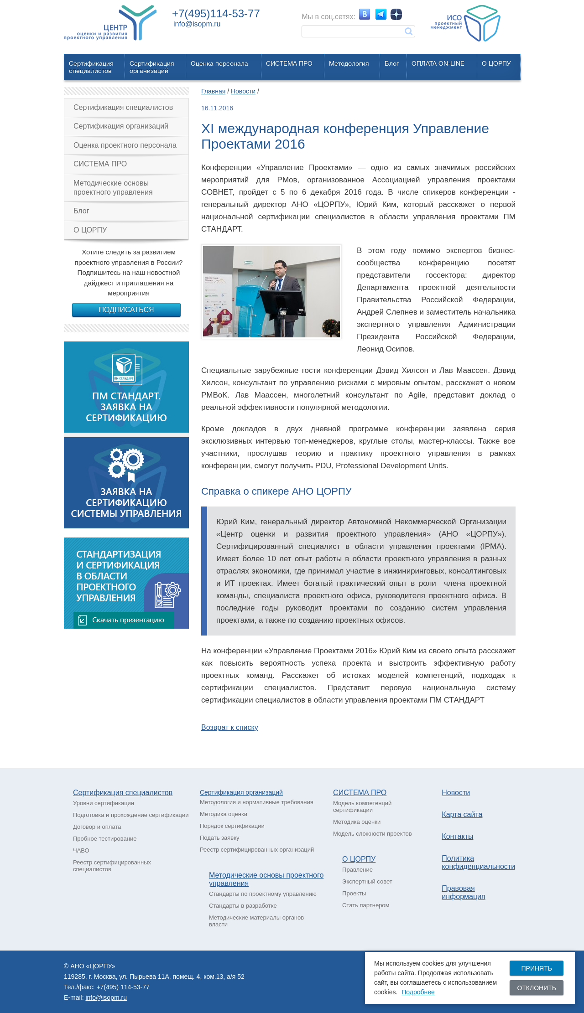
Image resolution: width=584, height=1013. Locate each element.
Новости (243, 91)
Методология (349, 63)
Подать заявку (220, 837)
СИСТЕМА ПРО (289, 63)
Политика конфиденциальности (478, 862)
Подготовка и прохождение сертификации (131, 814)
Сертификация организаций (120, 126)
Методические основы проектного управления (113, 187)
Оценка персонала (219, 63)
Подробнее (418, 992)
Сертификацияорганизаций (152, 67)
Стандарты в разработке (243, 905)
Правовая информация (463, 892)
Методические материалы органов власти (256, 921)
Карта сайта (462, 814)
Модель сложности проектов (372, 833)
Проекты (354, 893)
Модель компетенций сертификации (362, 806)
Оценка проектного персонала (125, 145)
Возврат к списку (229, 727)
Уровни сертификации (103, 803)
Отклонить (536, 988)
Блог (392, 63)
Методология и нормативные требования (256, 802)
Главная (213, 91)
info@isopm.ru (196, 24)
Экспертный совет (367, 881)
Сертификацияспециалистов (91, 67)
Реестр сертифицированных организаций (257, 849)
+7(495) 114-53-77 (122, 987)
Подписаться (126, 310)
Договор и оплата (97, 826)
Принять (536, 968)
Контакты (457, 836)
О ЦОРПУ (496, 63)
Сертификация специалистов (123, 107)
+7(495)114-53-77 (216, 13)
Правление (357, 869)
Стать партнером (365, 905)
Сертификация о (224, 792)
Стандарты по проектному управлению (263, 893)
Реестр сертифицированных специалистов (112, 866)
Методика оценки (223, 814)
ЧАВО (81, 850)
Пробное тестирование (104, 838)
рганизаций (266, 792)
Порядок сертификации (232, 825)
